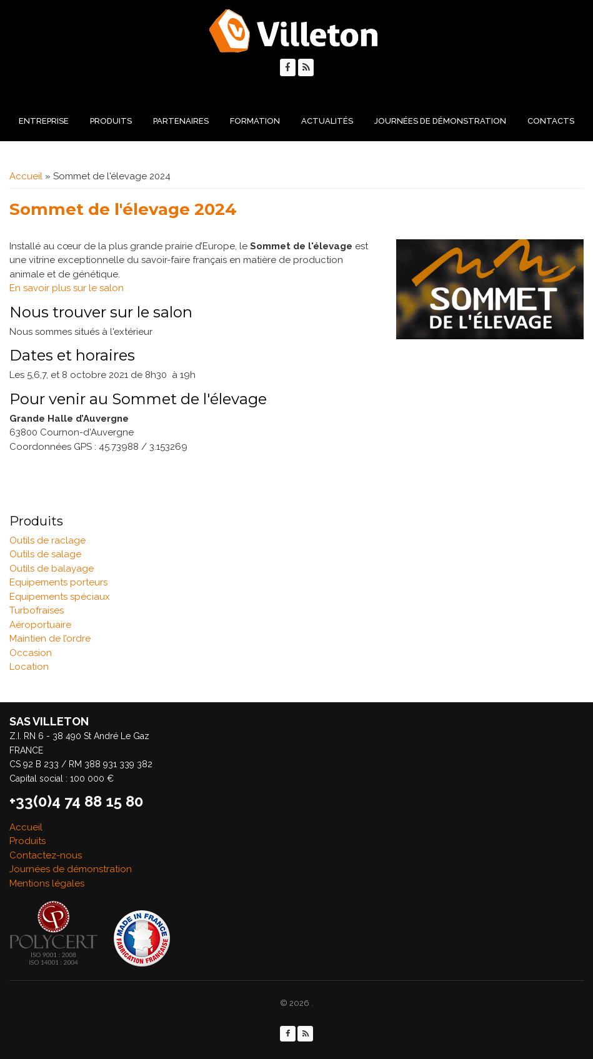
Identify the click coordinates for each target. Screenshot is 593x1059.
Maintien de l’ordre (50, 638)
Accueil (25, 176)
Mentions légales (46, 883)
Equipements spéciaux (59, 596)
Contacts (550, 121)
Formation (255, 121)
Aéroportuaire (40, 624)
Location (29, 666)
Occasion (30, 653)
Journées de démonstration (440, 121)
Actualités (327, 121)
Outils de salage (45, 554)
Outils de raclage (47, 540)
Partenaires (181, 121)
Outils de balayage (51, 568)
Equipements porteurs (58, 582)
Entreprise (44, 121)
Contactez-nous (45, 855)
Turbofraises (36, 610)
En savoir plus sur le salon (66, 288)
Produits (111, 121)
